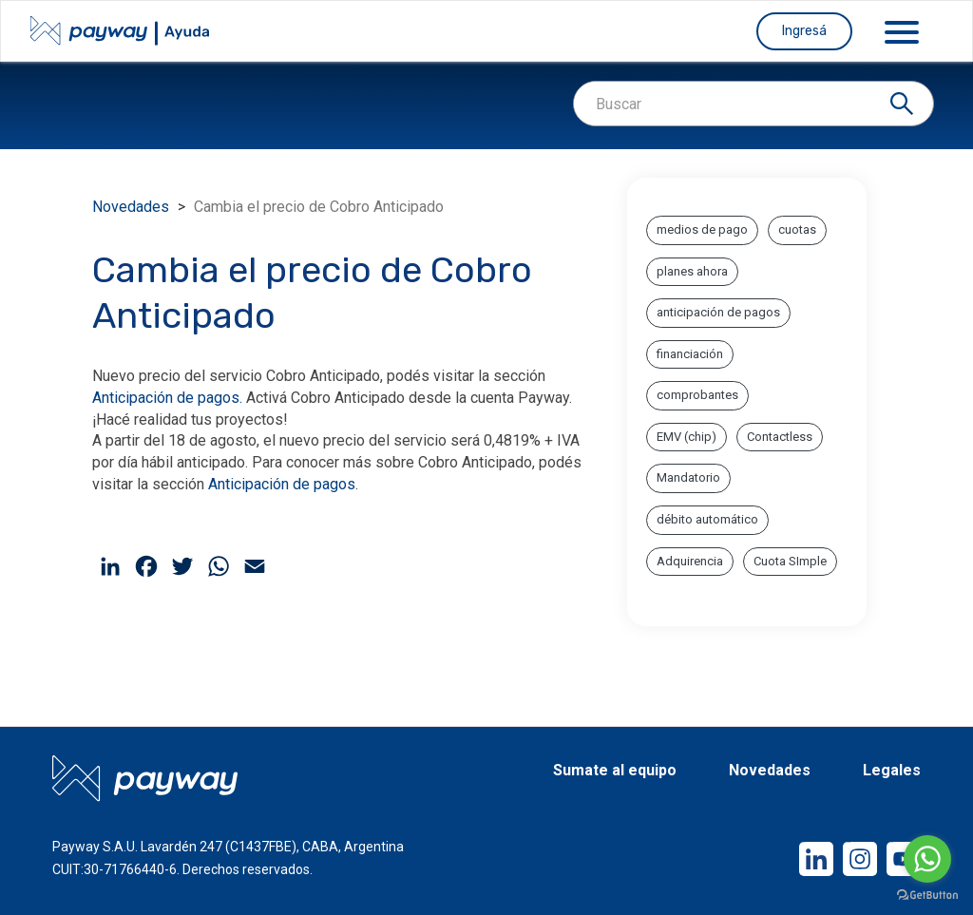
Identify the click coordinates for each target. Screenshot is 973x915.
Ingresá (804, 31)
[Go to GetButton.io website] (927, 895)
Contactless (779, 436)
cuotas (797, 229)
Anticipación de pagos (281, 484)
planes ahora (692, 271)
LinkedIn (802, 842)
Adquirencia (690, 561)
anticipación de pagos (718, 312)
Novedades (130, 207)
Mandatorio (688, 477)
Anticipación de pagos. (167, 398)
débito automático (707, 519)
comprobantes (697, 395)
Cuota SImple (790, 561)
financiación (690, 354)
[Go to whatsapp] (927, 859)
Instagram (846, 842)
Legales (892, 771)
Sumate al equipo (615, 771)
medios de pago (702, 229)
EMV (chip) (686, 436)
